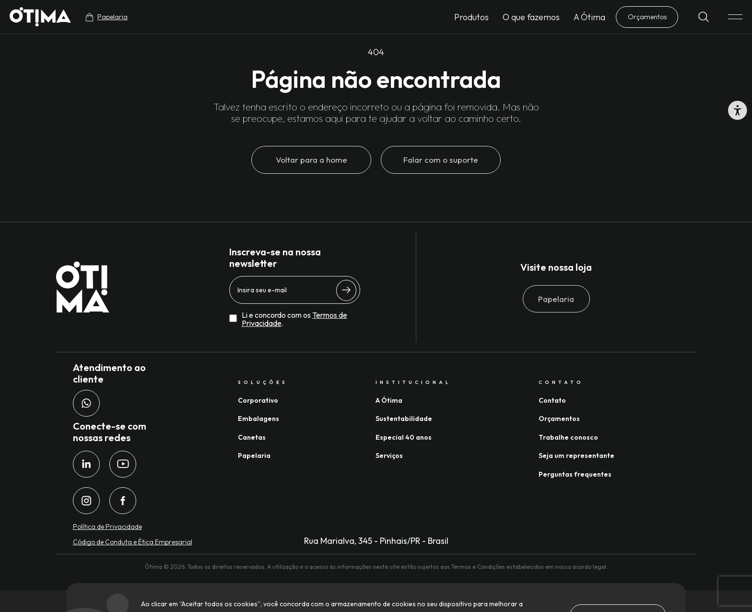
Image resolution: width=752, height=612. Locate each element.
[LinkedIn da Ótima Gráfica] (86, 464)
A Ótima (589, 17)
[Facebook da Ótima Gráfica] (122, 500)
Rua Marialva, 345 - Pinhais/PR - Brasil (376, 540)
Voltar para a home (311, 160)
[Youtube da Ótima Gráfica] (122, 464)
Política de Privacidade (107, 526)
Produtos (471, 17)
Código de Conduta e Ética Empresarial (132, 542)
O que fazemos (531, 17)
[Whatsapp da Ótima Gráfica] (86, 403)
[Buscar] (704, 17)
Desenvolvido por (624, 601)
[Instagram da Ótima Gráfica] (86, 500)
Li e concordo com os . (294, 319)
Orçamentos (647, 16)
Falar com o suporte (440, 160)
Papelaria (556, 299)
